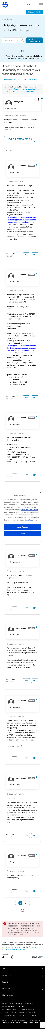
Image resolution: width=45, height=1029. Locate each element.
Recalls (4, 1003)
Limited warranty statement (23, 1012)
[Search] (14, 40)
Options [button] (43, 35)
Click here (21, 58)
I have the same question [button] (19, 139)
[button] (38, 99)
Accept (22, 534)
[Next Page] (31, 903)
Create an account (17, 79)
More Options (22, 527)
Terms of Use (34, 947)
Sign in (5, 79)
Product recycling (16, 1003)
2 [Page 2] (25, 903)
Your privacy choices (25, 1009)
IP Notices (33, 1015)
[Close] (40, 492)
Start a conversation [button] (34, 40)
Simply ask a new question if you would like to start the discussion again (23, 90)
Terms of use (6, 1012)
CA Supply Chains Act (9, 1006)
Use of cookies (30, 520)
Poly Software (8, 19)
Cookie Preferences (9, 1009)
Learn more (33, 79)
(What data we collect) (29, 510)
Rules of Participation (15, 949)
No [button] (34, 255)
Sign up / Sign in (34, 12)
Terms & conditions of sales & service (14, 1015)
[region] (22, 514)
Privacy (21, 1006)
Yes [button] (26, 255)
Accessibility (28, 1003)
